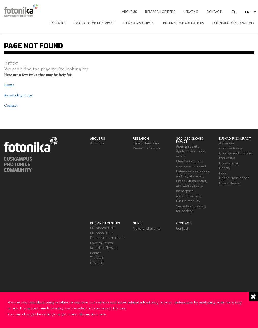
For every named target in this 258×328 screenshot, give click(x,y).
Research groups (18, 95)
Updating (190, 11)
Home (9, 85)
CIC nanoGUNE (101, 233)
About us (129, 11)
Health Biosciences (234, 178)
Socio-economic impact (95, 23)
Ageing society (187, 146)
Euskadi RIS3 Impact (139, 23)
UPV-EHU (97, 263)
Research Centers (160, 11)
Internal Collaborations (183, 23)
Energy (224, 168)
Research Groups (146, 148)
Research (59, 23)
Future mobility (188, 201)
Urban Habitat (229, 183)
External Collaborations (233, 23)
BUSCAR (233, 8)
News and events (147, 228)
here (102, 314)
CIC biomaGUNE (102, 228)
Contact (214, 11)
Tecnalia (96, 258)
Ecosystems (229, 163)
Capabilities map (146, 143)
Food (223, 173)
